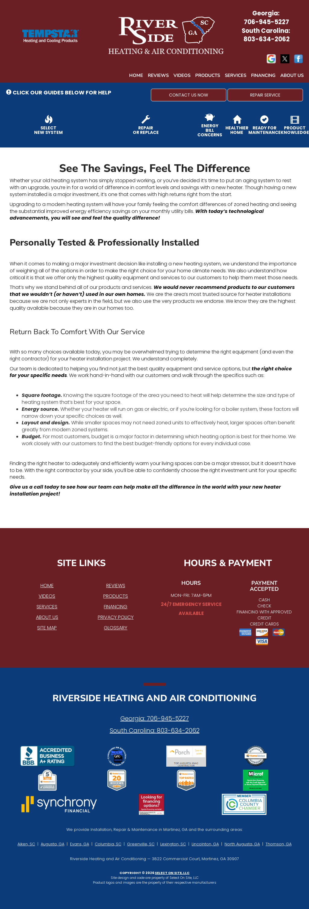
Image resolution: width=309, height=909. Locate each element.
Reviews (158, 75)
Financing (263, 75)
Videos (182, 75)
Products (207, 75)
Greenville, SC (140, 844)
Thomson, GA (278, 844)
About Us (292, 75)
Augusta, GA (52, 844)
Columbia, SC (108, 844)
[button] (188, 95)
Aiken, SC (26, 844)
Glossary (115, 627)
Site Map (47, 627)
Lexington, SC (173, 844)
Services (235, 75)
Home (136, 75)
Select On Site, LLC (172, 872)
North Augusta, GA (242, 844)
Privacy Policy (116, 617)
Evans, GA (79, 844)
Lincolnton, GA (205, 844)
